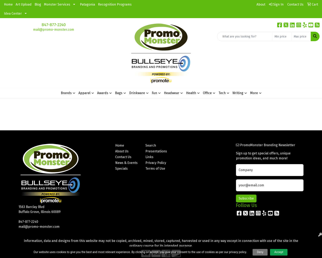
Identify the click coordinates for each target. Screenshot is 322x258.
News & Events (126, 163)
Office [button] (207, 93)
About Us (122, 151)
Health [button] (191, 93)
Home (8, 4)
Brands (66, 93)
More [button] (254, 93)
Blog (37, 4)
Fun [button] (154, 93)
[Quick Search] (244, 36)
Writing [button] (237, 93)
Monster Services (57, 4)
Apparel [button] (84, 93)
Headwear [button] (171, 93)
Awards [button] (102, 93)
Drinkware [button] (137, 93)
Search (150, 145)
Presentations (156, 151)
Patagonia (87, 4)
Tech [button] (222, 93)
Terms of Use (155, 168)
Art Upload (24, 4)
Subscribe (246, 198)
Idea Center (13, 13)
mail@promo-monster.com (53, 30)
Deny (260, 252)
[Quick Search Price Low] (282, 36)
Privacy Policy (155, 163)
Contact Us (123, 157)
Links (149, 157)
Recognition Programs (115, 4)
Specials (121, 168)
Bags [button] (118, 93)
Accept (278, 252)
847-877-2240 (54, 24)
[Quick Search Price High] (301, 36)
